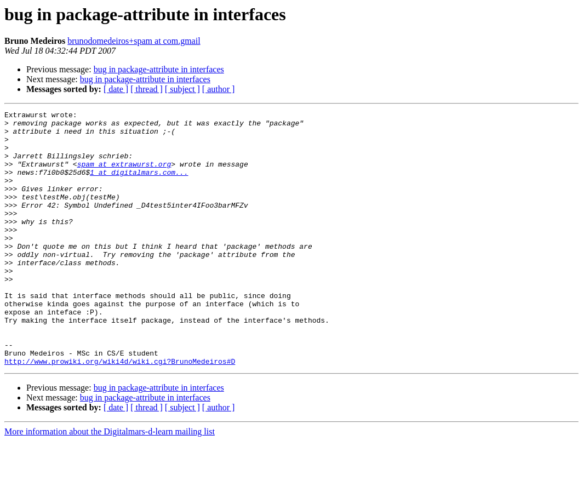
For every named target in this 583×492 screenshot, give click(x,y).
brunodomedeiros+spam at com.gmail (133, 40)
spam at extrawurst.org (124, 175)
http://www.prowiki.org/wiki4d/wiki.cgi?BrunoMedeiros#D (119, 412)
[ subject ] (182, 89)
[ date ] (116, 89)
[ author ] (218, 89)
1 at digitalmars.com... (139, 185)
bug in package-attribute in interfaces (159, 69)
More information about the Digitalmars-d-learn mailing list (109, 482)
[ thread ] (146, 89)
